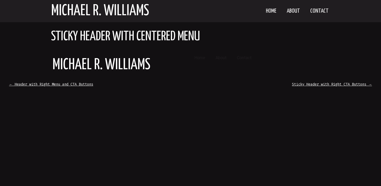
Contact (319, 11)
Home (271, 11)
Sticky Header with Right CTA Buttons (332, 84)
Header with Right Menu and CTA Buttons (51, 84)
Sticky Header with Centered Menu (125, 36)
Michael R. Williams (100, 11)
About (293, 11)
